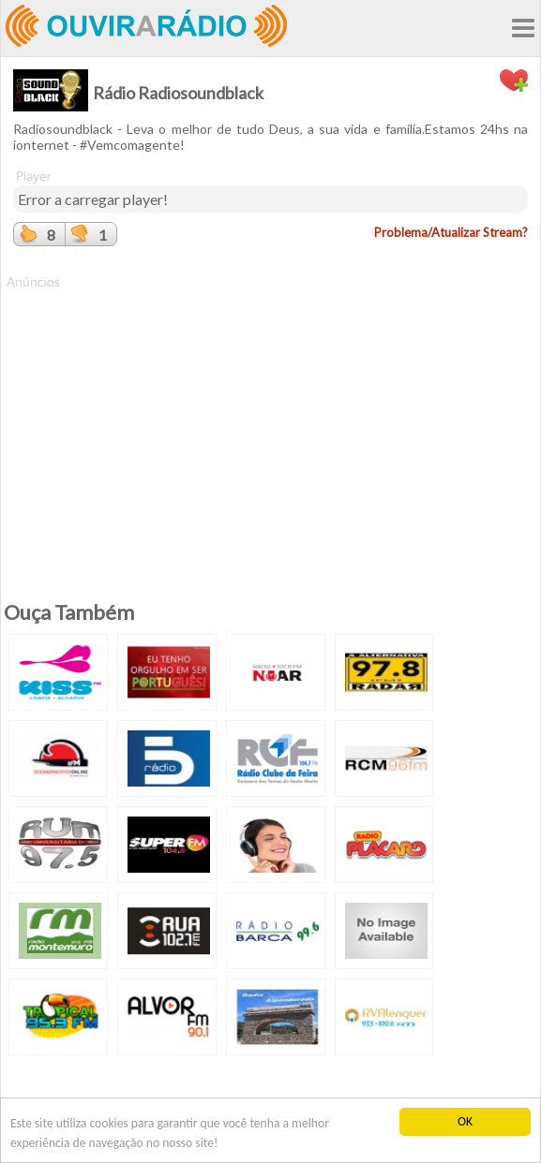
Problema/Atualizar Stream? (451, 232)
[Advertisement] (270, 422)
